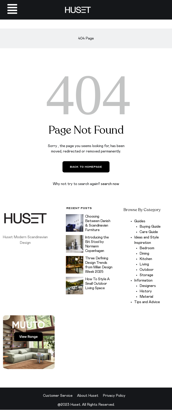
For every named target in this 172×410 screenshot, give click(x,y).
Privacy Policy (114, 396)
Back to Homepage (86, 167)
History (146, 291)
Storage (146, 275)
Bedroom (147, 248)
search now (110, 184)
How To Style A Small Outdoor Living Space (97, 283)
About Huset (87, 396)
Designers (148, 286)
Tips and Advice (147, 302)
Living (144, 264)
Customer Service (58, 396)
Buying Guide (150, 227)
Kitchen (146, 259)
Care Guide (149, 232)
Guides (139, 221)
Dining (144, 254)
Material (146, 297)
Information (143, 280)
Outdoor (147, 270)
